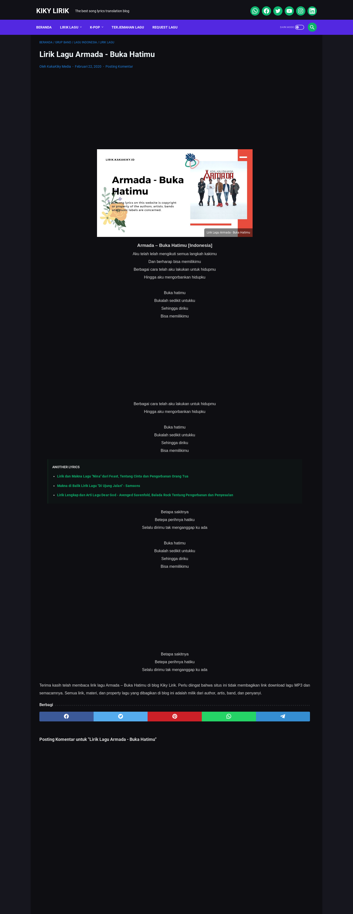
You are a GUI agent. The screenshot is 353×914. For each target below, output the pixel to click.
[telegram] (204, 727)
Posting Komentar (119, 62)
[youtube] (285, 5)
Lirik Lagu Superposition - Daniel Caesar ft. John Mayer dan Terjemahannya (272, 214)
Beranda (47, 19)
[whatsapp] (251, 5)
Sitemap (137, 896)
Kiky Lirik (55, 6)
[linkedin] (308, 5)
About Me (113, 896)
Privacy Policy (195, 896)
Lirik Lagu (72, 19)
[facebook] (262, 5)
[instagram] (297, 5)
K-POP (98, 19)
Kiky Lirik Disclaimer (231, 896)
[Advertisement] (131, 105)
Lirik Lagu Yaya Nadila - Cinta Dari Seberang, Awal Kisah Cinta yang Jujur (274, 271)
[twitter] (274, 5)
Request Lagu (168, 19)
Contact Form (164, 896)
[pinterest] (131, 727)
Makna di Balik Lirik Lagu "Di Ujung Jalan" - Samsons (98, 481)
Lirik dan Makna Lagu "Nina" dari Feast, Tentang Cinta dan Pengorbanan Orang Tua (122, 472)
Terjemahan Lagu (131, 19)
